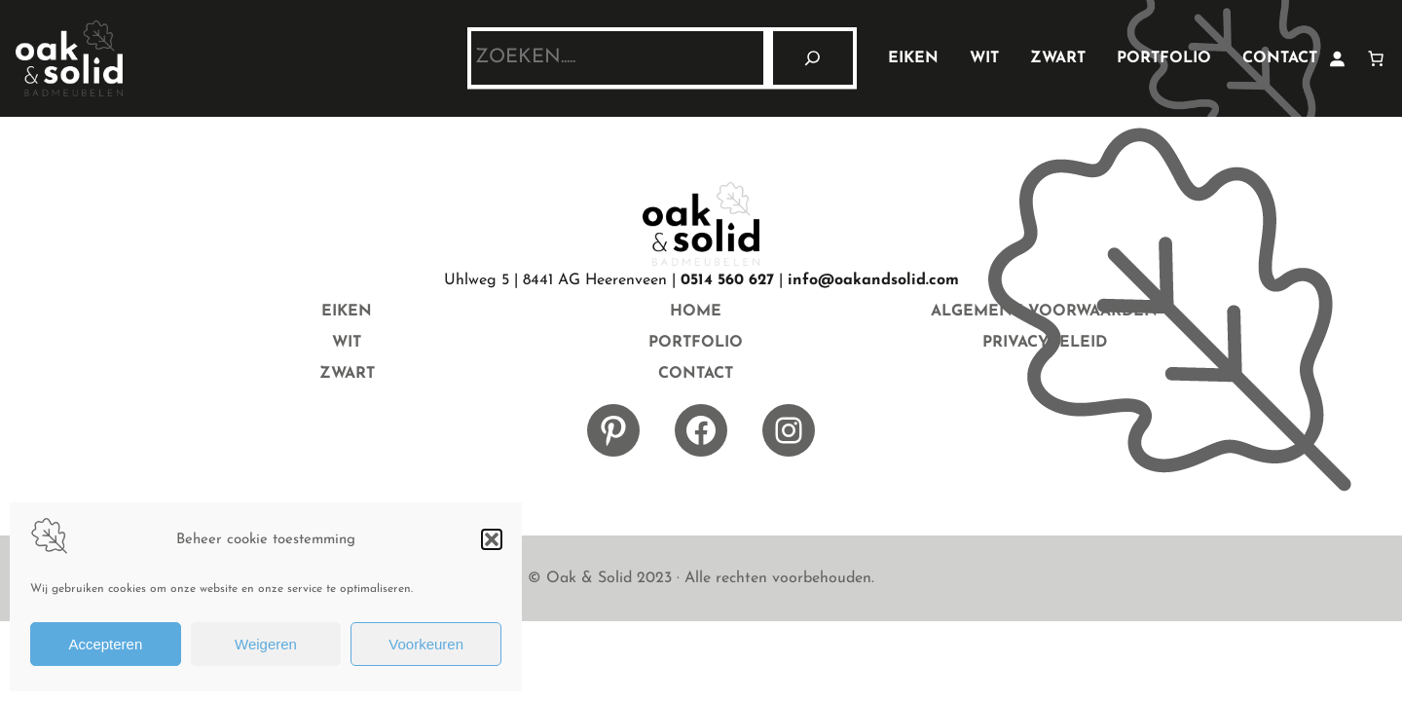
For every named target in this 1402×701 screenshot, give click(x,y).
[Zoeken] (813, 58)
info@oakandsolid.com (873, 280)
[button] (491, 539)
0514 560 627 (727, 280)
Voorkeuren (425, 644)
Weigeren (266, 644)
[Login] (1336, 58)
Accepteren (105, 644)
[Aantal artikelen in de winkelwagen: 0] (1375, 58)
